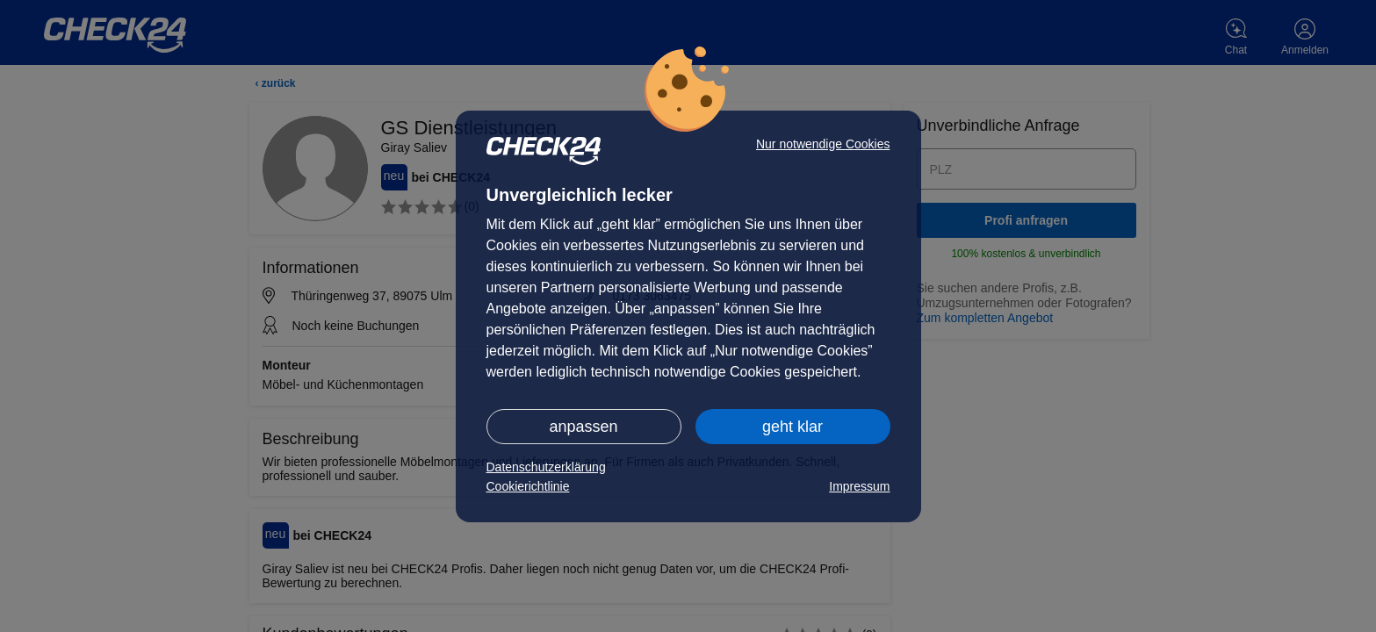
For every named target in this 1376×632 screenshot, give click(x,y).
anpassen (583, 426)
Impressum (859, 486)
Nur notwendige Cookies (823, 144)
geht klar (792, 426)
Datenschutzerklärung (546, 467)
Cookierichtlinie (528, 486)
